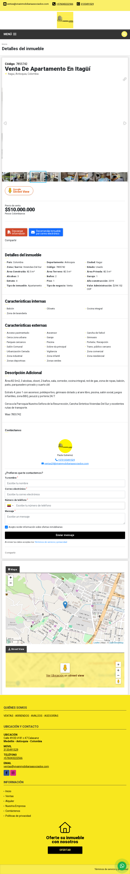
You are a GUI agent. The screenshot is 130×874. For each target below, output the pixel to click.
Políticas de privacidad (18, 815)
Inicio (4, 44)
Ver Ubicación (55, 675)
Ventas (9, 796)
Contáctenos (12, 810)
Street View (19, 190)
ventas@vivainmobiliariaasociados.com (26, 766)
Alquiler (9, 801)
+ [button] (10, 578)
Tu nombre (11, 477)
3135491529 (87, 4)
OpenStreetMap (116, 643)
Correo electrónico (16, 489)
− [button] (10, 583)
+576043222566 (65, 4)
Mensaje (10, 511)
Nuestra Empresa (15, 806)
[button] (125, 79)
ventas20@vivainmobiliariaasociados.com (66, 463)
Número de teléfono (16, 500)
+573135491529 (66, 460)
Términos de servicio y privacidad (51, 542)
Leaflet (96, 643)
